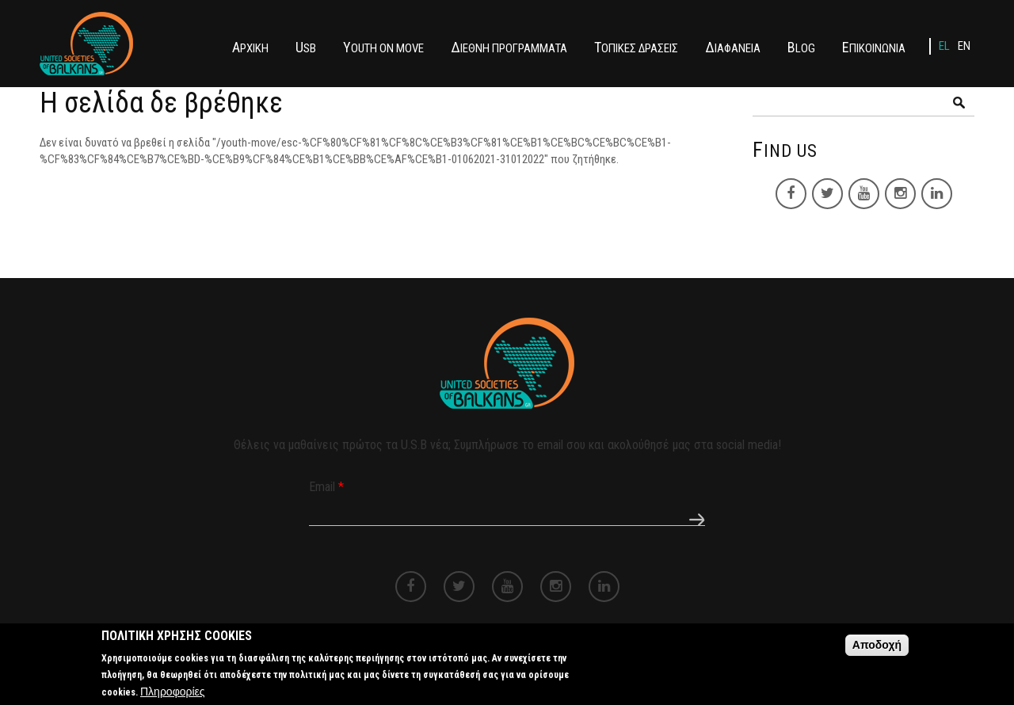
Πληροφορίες (172, 694)
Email (326, 486)
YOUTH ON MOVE (383, 47)
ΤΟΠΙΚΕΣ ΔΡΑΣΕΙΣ (636, 47)
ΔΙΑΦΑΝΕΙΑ (732, 47)
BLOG (801, 47)
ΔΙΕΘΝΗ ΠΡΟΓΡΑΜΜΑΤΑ (509, 47)
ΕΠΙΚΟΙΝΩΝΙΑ (873, 47)
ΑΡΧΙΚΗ (250, 47)
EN (964, 46)
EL (944, 46)
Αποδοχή (877, 648)
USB (305, 47)
